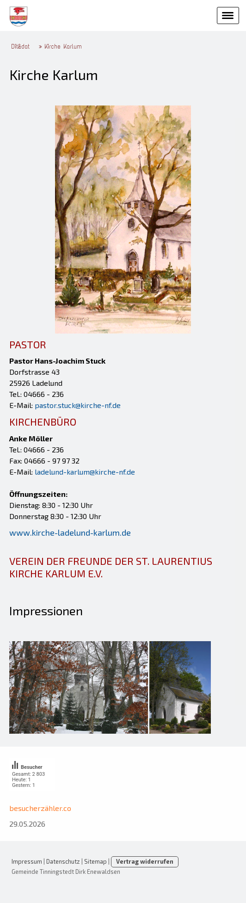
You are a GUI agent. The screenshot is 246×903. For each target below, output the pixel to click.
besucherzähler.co (40, 808)
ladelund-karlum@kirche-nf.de (85, 471)
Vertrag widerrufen (144, 861)
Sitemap (95, 861)
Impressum (27, 861)
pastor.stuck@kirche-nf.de (78, 405)
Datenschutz (63, 861)
